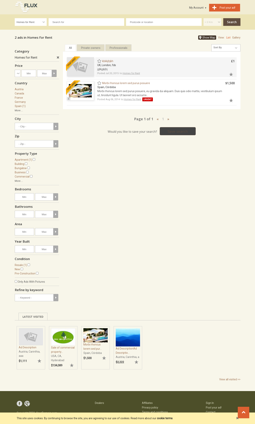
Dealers (99, 402)
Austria (19, 89)
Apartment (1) (23, 159)
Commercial (22, 176)
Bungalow (21, 168)
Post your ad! (214, 407)
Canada (19, 93)
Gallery (236, 37)
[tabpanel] (31, 346)
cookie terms (165, 418)
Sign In (210, 402)
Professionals (118, 48)
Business (20, 172)
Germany (20, 101)
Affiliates (147, 402)
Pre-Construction (25, 273)
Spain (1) (20, 106)
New (17, 269)
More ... (19, 110)
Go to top (243, 412)
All (70, 48)
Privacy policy (150, 407)
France (19, 97)
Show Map (208, 37)
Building (19, 163)
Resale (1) (21, 265)
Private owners (90, 48)
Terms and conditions (155, 412)
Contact (210, 412)
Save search (178, 131)
